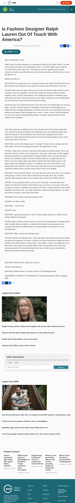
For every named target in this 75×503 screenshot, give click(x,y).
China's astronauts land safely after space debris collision (8, 461)
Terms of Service (63, 496)
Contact (30, 490)
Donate (67, 3)
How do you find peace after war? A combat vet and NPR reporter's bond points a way (36, 415)
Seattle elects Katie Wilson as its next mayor (19, 339)
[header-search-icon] (57, 3)
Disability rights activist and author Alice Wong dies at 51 (25, 428)
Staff (29, 494)
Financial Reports (63, 486)
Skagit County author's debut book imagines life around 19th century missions (33, 326)
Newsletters (46, 494)
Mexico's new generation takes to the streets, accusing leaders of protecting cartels (50, 463)
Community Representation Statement (62, 491)
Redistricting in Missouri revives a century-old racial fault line (37, 460)
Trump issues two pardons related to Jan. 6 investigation (24, 421)
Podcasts (45, 490)
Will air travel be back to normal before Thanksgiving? (65, 459)
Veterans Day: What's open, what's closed (18, 345)
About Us (30, 486)
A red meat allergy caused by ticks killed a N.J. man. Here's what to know (31, 434)
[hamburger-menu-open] (4, 3)
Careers (45, 498)
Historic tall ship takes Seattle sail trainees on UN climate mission (28, 333)
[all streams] (72, 9)
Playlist (45, 486)
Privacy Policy (62, 500)
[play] (5, 9)
